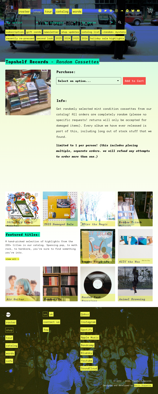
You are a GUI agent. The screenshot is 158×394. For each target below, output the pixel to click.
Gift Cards (33, 32)
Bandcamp (88, 345)
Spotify (87, 329)
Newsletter (51, 32)
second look (45, 38)
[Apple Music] (100, 10)
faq (46, 329)
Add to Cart (117, 81)
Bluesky (87, 353)
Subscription (15, 32)
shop (37, 11)
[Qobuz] (110, 10)
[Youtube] (138, 10)
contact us (52, 322)
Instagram (89, 322)
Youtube (87, 360)
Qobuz (85, 314)
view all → (13, 259)
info (9, 361)
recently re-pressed (20, 38)
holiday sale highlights (107, 38)
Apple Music (90, 337)
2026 (85, 38)
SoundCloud (89, 368)
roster (24, 11)
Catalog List (90, 32)
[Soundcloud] (121, 10)
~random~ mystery (114, 32)
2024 (67, 38)
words (77, 11)
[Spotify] (127, 10)
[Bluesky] (132, 10)
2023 (59, 38)
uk (51, 314)
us (45, 314)
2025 (76, 38)
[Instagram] (116, 10)
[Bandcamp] (105, 10)
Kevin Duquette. (143, 385)
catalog (63, 11)
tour (48, 11)
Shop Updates (70, 32)
